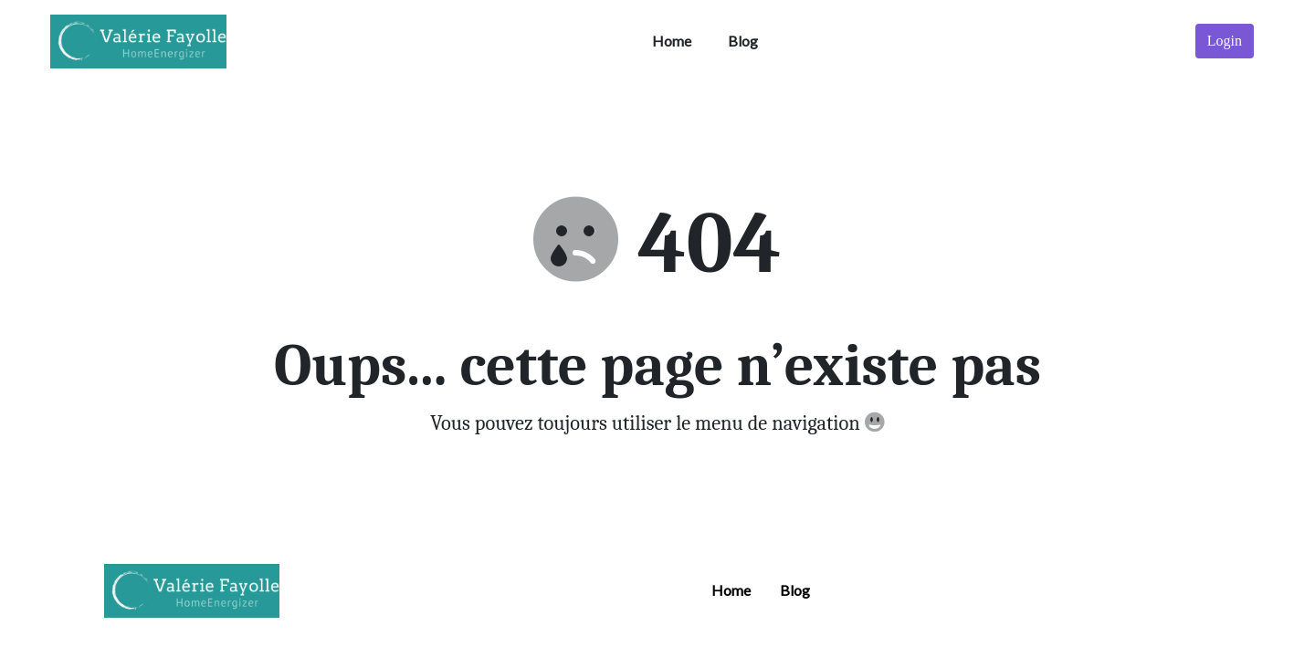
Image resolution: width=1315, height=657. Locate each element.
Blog (743, 40)
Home (671, 40)
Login (1224, 40)
